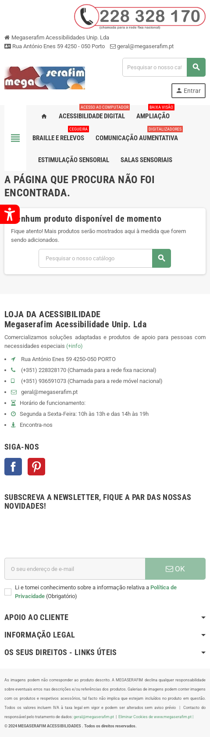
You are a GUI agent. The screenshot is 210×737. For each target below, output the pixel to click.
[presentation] (71, 536)
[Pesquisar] (163, 67)
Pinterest (36, 466)
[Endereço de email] (74, 569)
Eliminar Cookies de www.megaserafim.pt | (155, 716)
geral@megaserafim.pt (145, 46)
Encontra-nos (36, 425)
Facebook (13, 466)
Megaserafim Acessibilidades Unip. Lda (56, 37)
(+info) (74, 346)
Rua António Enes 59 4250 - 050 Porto (54, 46)
